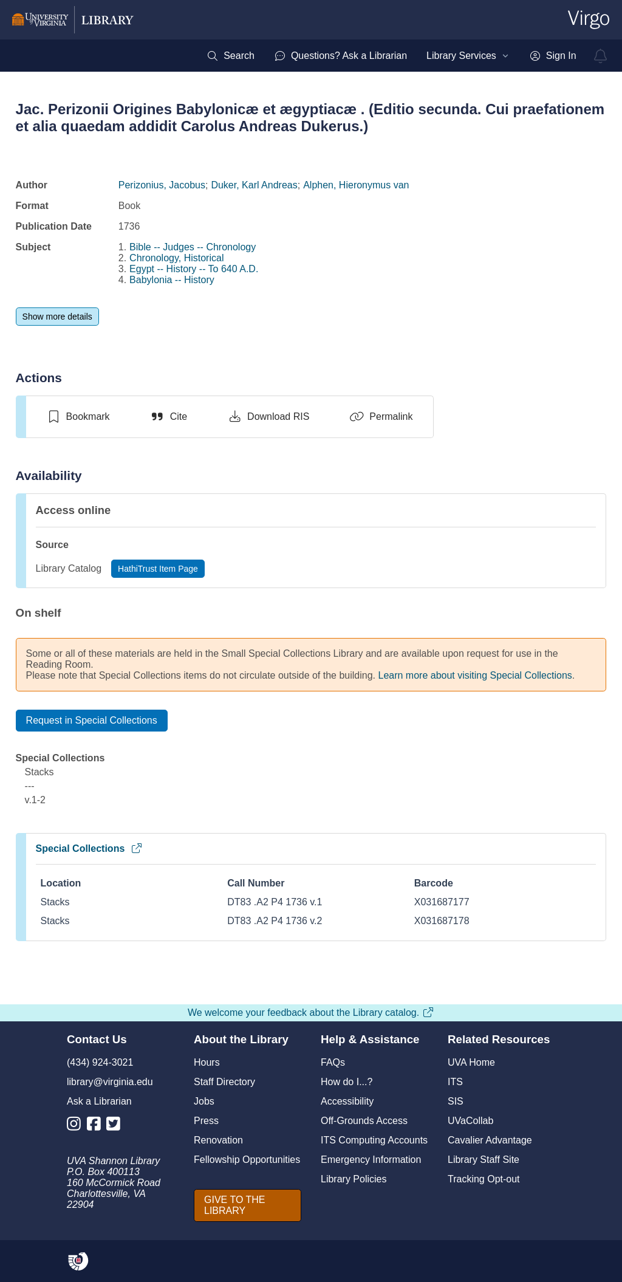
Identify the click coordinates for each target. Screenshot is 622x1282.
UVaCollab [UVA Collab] (470, 1121)
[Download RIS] (268, 417)
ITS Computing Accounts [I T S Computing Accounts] (374, 1140)
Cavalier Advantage (490, 1140)
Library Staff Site (483, 1159)
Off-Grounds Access (364, 1121)
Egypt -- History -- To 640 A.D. (193, 269)
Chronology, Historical (176, 258)
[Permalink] (381, 417)
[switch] (78, 417)
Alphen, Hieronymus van (356, 185)
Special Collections (89, 848)
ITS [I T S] (455, 1082)
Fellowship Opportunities (247, 1159)
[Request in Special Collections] (92, 721)
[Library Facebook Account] (97, 1126)
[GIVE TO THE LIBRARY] (247, 1205)
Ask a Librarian (99, 1101)
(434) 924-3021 (100, 1062)
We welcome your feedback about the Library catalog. (311, 1012)
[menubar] (391, 56)
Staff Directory (224, 1082)
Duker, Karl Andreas (254, 185)
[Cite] (168, 417)
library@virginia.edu (110, 1082)
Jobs (204, 1101)
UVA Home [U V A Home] (471, 1062)
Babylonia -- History (171, 280)
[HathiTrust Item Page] (158, 569)
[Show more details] (57, 316)
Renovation (218, 1140)
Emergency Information (371, 1159)
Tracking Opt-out (484, 1179)
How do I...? (346, 1082)
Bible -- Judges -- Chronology (192, 247)
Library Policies (353, 1179)
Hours (207, 1062)
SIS (455, 1101)
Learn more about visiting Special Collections (475, 675)
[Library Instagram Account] (77, 1126)
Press (206, 1121)
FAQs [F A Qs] (333, 1062)
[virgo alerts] (601, 56)
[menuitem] (230, 56)
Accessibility (347, 1101)
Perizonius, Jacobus (161, 185)
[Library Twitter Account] (116, 1126)
